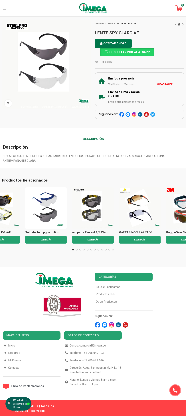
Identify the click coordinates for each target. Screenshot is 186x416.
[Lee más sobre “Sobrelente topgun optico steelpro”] (46, 240)
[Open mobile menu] (4, 8)
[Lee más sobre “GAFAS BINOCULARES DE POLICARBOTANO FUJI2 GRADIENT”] (140, 240)
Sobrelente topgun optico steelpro (42, 234)
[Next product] (183, 24)
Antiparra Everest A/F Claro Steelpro (90, 234)
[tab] (93, 138)
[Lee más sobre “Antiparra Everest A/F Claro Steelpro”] (93, 240)
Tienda (109, 24)
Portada (99, 24)
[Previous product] (175, 24)
